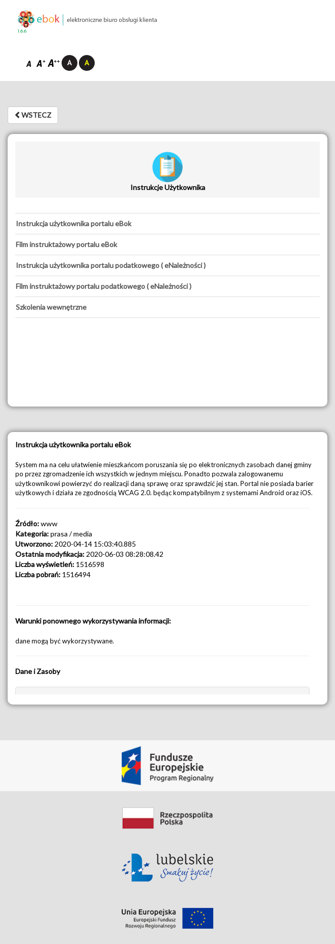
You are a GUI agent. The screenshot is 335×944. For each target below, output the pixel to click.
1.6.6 (22, 31)
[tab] (167, 223)
